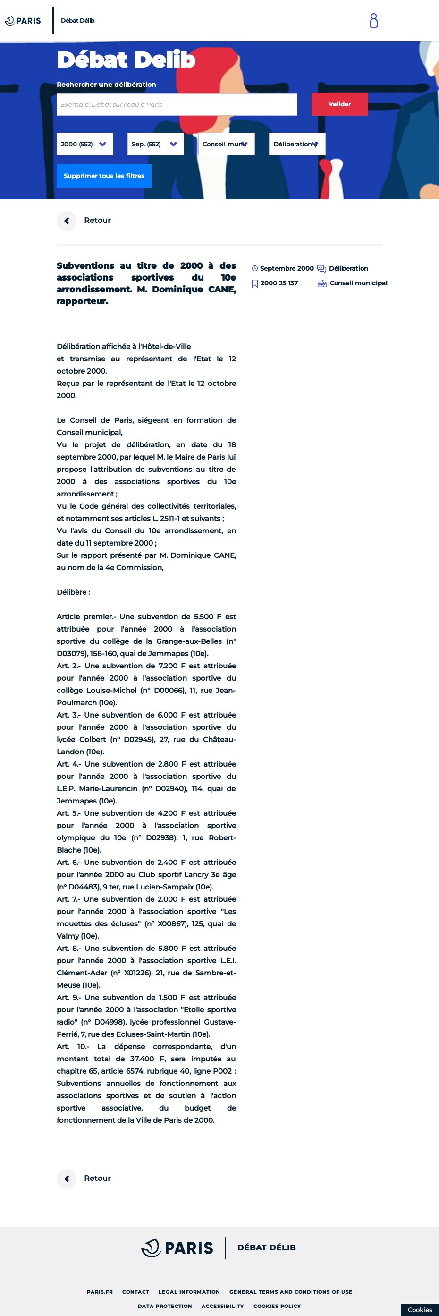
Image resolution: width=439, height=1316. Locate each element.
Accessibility (223, 1306)
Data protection (165, 1306)
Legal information (189, 1292)
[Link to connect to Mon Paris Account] (374, 20)
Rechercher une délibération (106, 84)
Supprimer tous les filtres (104, 175)
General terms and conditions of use (291, 1292)
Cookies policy (277, 1306)
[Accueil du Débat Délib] (50, 20)
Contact (135, 1292)
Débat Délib (266, 1248)
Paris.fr (100, 1292)
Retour (84, 221)
